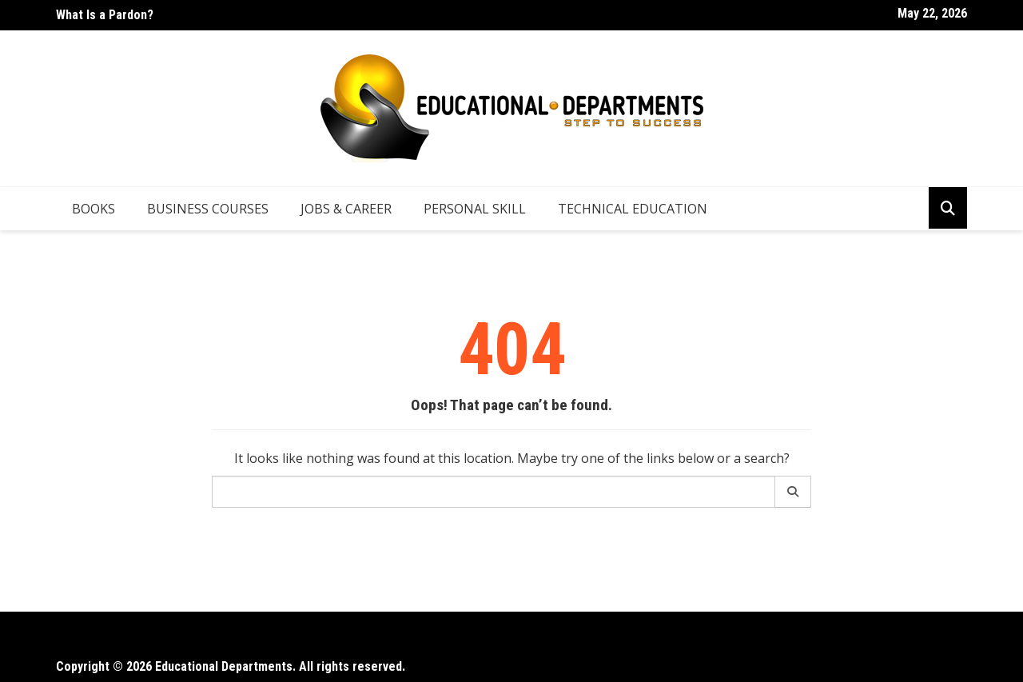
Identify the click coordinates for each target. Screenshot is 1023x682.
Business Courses (208, 208)
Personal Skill (475, 208)
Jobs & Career (346, 208)
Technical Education (632, 208)
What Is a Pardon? (104, 14)
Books (93, 208)
